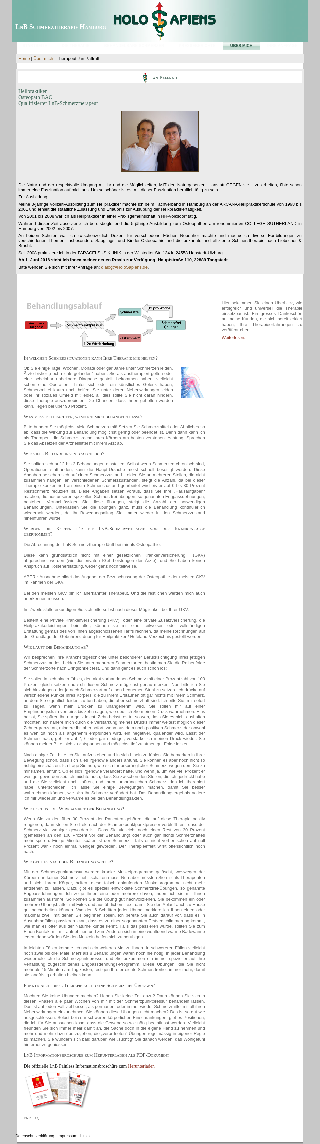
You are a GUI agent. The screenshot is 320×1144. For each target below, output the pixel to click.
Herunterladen (141, 1066)
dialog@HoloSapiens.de (124, 267)
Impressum (67, 1136)
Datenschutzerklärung (34, 1136)
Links (85, 1136)
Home (24, 58)
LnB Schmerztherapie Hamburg (60, 26)
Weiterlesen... (235, 337)
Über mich (43, 58)
